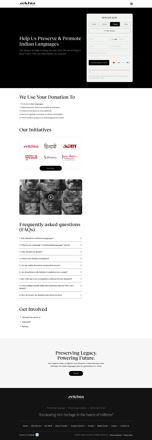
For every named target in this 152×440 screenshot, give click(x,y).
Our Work (48, 426)
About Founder (61, 426)
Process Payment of (99, 62)
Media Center (102, 426)
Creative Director (78, 426)
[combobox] (115, 39)
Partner (25, 326)
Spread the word (31, 317)
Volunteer (26, 322)
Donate (76, 373)
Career (114, 426)
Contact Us (124, 426)
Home (25, 426)
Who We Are (36, 426)
